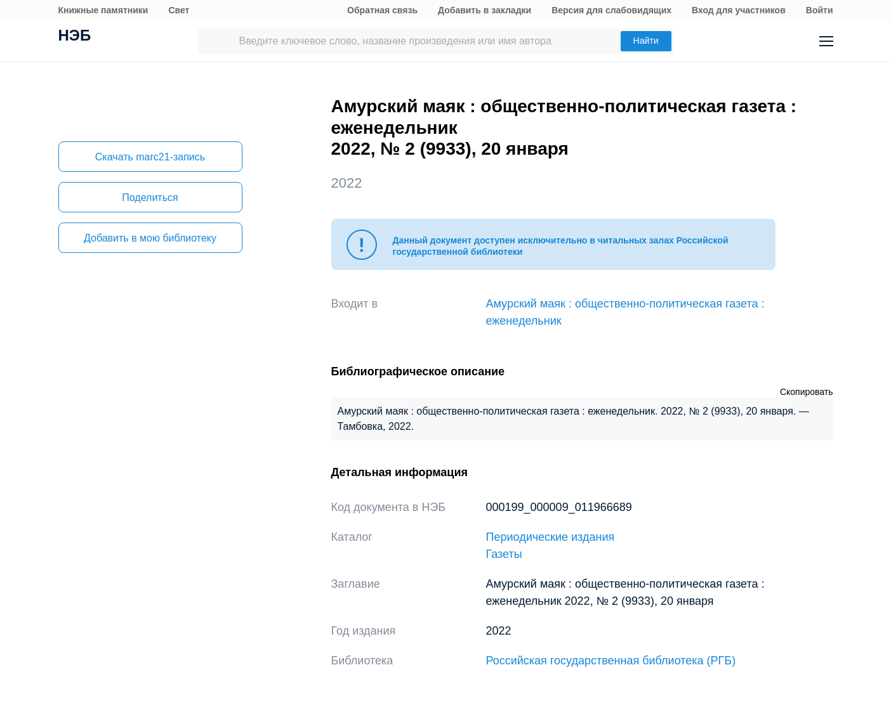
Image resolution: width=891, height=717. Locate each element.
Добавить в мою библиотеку (150, 238)
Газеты (504, 554)
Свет (178, 10)
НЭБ (74, 37)
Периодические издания (550, 537)
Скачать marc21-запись (150, 157)
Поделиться (150, 197)
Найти (646, 41)
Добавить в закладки (484, 10)
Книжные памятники (103, 10)
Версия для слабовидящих (611, 10)
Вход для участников (739, 10)
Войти (819, 10)
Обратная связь (382, 10)
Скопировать (806, 392)
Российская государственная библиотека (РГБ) (611, 660)
